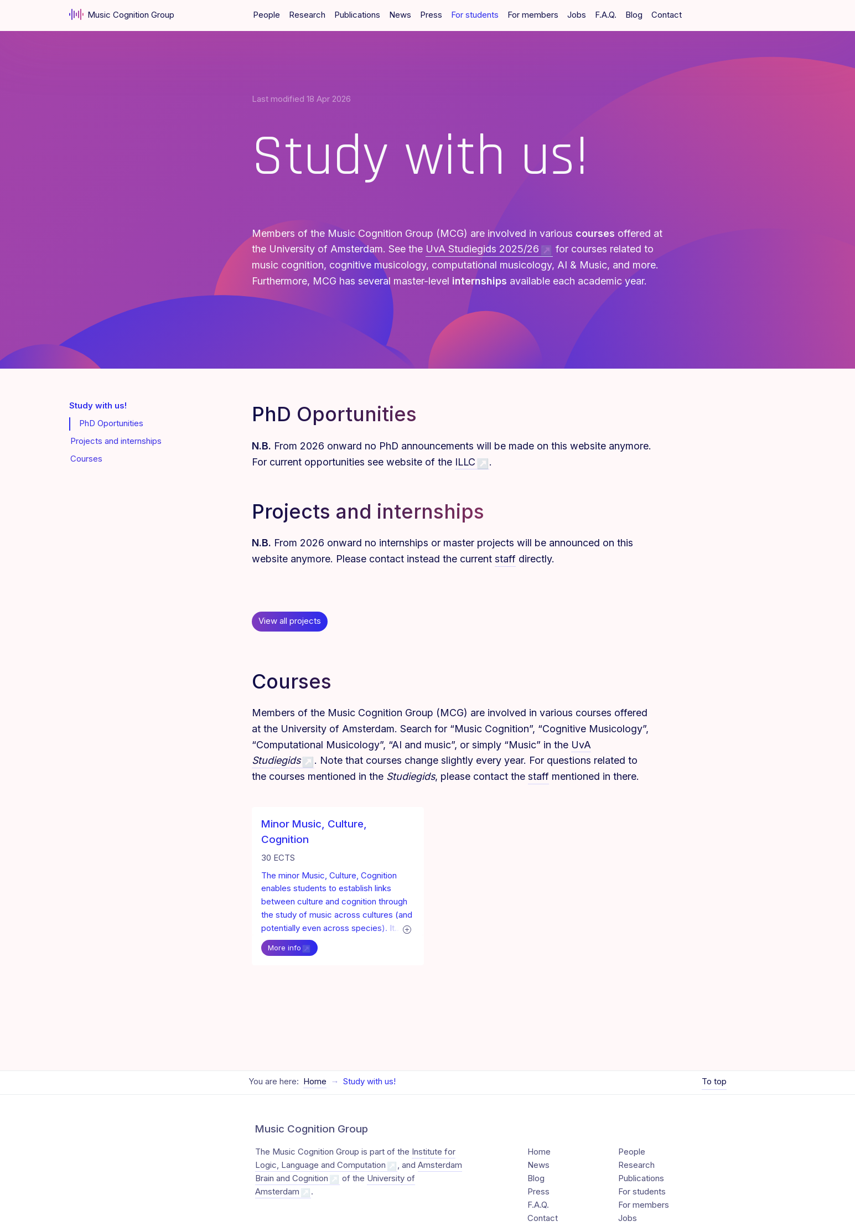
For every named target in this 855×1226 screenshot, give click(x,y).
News (400, 15)
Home (315, 1072)
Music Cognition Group (122, 14)
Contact (666, 15)
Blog (633, 15)
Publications (357, 15)
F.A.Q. (605, 15)
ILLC (465, 462)
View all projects (289, 621)
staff (505, 559)
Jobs (576, 15)
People (266, 15)
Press (431, 15)
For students (475, 15)
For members (532, 15)
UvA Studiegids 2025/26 (482, 249)
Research (307, 15)
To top (714, 1072)
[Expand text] (396, 929)
